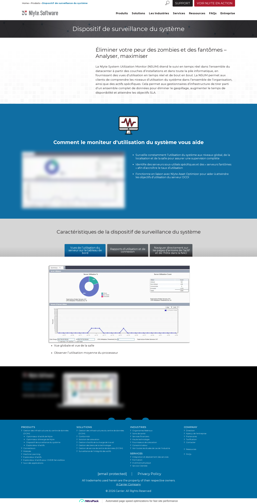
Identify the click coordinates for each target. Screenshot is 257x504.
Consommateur (140, 445)
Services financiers (140, 436)
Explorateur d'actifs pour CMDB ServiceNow (44, 460)
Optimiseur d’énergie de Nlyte (40, 439)
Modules (27, 451)
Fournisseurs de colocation (144, 442)
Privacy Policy (149, 474)
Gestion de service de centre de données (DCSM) (101, 448)
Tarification (191, 439)
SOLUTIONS (84, 427)
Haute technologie (140, 439)
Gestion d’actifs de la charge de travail (96, 442)
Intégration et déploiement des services (150, 457)
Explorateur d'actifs (35, 445)
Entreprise (227, 13)
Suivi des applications (33, 463)
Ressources (197, 13)
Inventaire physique (141, 463)
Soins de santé (138, 433)
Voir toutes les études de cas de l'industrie (151, 448)
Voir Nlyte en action (214, 3)
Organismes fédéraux (142, 430)
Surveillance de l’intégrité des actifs (95, 451)
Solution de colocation (89, 439)
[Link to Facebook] (145, 420)
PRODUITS (28, 427)
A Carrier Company (128, 484)
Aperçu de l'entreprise (196, 433)
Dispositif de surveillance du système (43, 442)
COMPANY (190, 427)
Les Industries (159, 13)
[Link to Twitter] (111, 420)
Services (179, 13)
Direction (190, 430)
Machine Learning (31, 454)
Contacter (191, 442)
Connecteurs (29, 448)
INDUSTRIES (138, 427)
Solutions (138, 13)
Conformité (84, 436)
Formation (137, 460)
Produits (35, 3)
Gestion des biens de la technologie (95, 445)
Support (182, 3)
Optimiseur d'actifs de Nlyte (39, 436)
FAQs (213, 13)
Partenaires (191, 436)
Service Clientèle (139, 465)
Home (25, 3)
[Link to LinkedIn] (128, 420)
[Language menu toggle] (171, 1)
